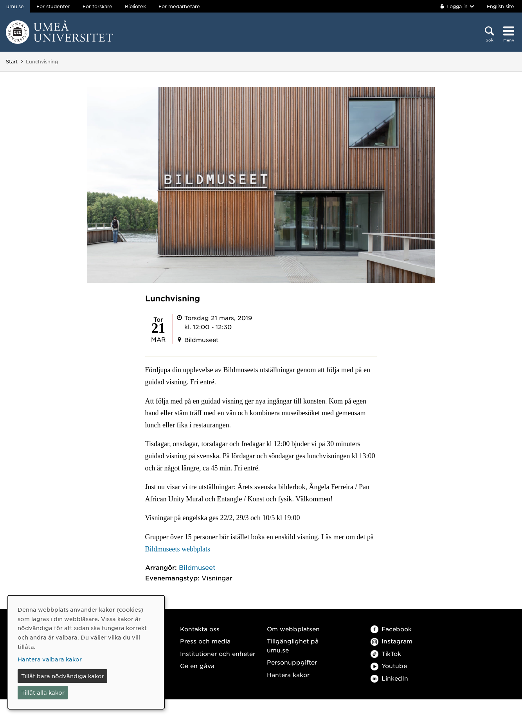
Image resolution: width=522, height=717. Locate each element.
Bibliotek (135, 6)
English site (500, 6)
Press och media (205, 641)
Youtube (389, 665)
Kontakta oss (200, 628)
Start (12, 61)
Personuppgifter (292, 662)
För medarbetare (179, 6)
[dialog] (86, 652)
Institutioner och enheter (217, 653)
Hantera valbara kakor (50, 659)
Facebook (391, 628)
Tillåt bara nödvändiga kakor (62, 675)
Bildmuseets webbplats (177, 549)
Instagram (391, 641)
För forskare (97, 6)
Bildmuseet (197, 567)
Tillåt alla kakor (43, 692)
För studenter (53, 6)
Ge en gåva (197, 665)
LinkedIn (389, 678)
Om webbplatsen (293, 628)
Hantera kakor (288, 674)
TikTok (386, 653)
